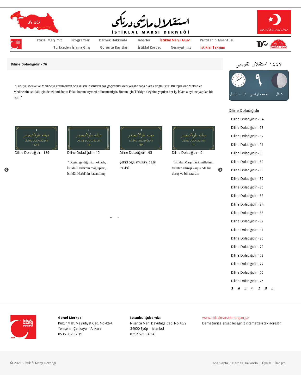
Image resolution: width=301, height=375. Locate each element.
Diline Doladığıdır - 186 (32, 152)
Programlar (80, 40)
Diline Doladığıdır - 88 (247, 170)
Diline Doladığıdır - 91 (247, 144)
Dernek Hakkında (113, 40)
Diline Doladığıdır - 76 (247, 272)
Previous (6, 170)
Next (220, 170)
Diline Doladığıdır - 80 (247, 238)
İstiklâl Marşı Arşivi (175, 40)
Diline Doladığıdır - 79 (247, 246)
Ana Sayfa (220, 363)
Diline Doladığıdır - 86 (247, 187)
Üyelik (266, 363)
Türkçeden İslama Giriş (72, 47)
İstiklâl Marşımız (49, 40)
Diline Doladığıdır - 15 (83, 152)
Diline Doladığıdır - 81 (247, 229)
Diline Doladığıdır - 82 (247, 221)
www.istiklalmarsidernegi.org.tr (225, 317)
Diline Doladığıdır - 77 (247, 263)
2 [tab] (118, 217)
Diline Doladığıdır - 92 (247, 136)
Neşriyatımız (181, 47)
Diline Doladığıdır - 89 (247, 161)
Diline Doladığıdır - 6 (187, 152)
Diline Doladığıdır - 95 (136, 152)
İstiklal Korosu (149, 47)
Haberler (143, 40)
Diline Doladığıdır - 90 (247, 153)
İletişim (280, 363)
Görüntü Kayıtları (114, 47)
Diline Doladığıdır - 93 (247, 127)
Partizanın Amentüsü (217, 40)
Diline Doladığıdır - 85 (247, 195)
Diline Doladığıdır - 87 (247, 178)
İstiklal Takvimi (212, 47)
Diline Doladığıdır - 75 (247, 280)
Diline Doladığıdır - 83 (247, 212)
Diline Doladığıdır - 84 (247, 204)
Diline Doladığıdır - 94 (247, 119)
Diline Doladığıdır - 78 (247, 255)
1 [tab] (111, 217)
